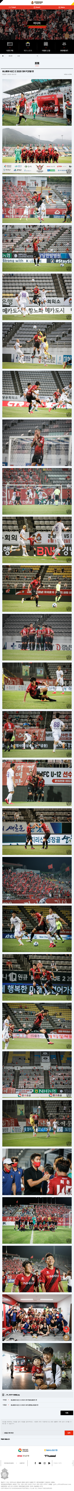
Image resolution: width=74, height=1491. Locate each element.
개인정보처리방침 (9, 1463)
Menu (62, 7)
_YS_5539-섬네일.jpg (12, 1395)
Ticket (12, 7)
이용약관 (22, 1463)
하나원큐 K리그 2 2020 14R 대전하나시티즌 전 (24, 1405)
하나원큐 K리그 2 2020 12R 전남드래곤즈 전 (24, 1400)
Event (37, 7)
